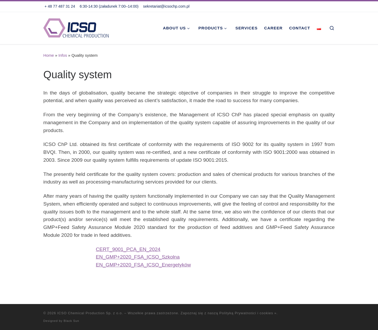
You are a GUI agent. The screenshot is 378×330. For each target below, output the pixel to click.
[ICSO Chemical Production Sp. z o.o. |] (76, 27)
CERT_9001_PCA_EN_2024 (128, 249)
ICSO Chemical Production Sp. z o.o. (90, 313)
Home (48, 55)
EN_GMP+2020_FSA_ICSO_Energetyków (143, 265)
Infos (62, 55)
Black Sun (71, 320)
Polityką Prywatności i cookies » (248, 313)
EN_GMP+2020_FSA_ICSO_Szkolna (138, 257)
